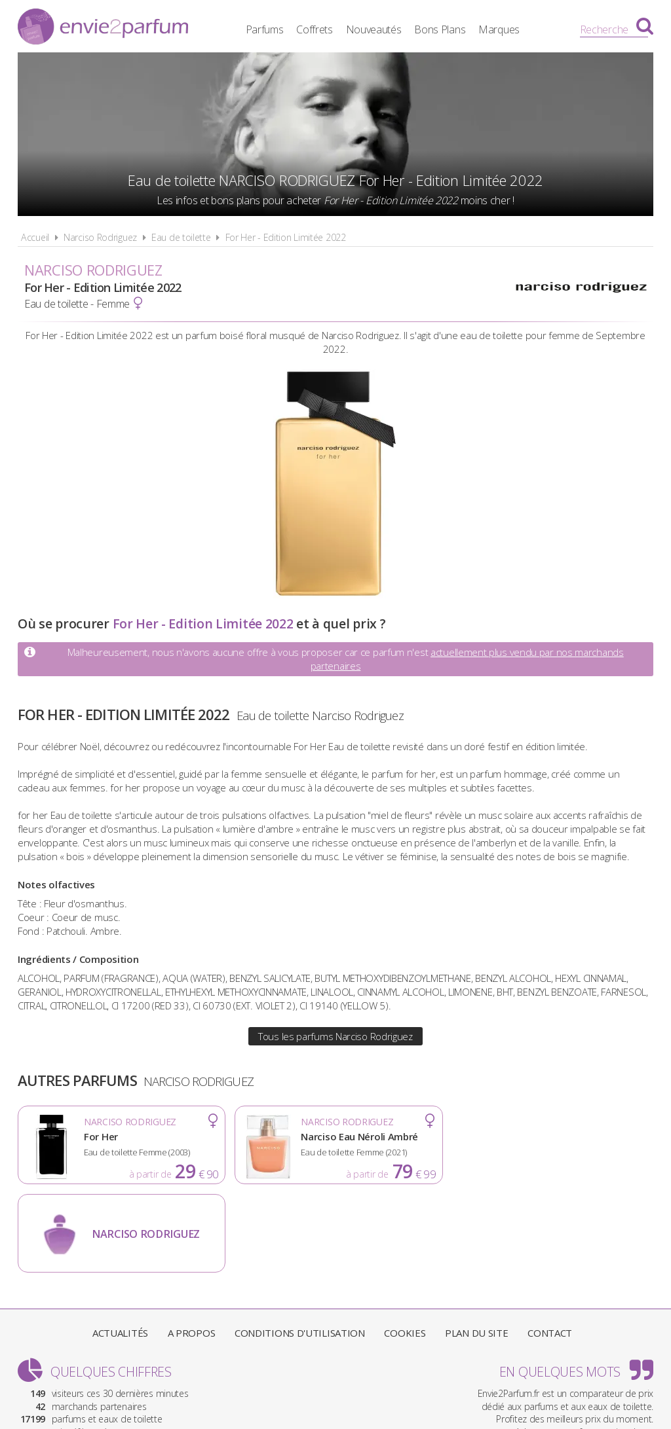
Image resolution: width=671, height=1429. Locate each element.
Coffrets (316, 29)
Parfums (267, 29)
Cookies (404, 1244)
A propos (192, 1244)
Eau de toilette (181, 237)
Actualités (120, 1244)
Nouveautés (376, 29)
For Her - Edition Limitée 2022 (285, 237)
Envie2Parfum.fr (103, 28)
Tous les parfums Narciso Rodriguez (335, 1036)
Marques (501, 29)
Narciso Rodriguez (100, 237)
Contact (549, 1244)
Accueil (35, 237)
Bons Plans (442, 29)
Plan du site (476, 1244)
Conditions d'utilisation (300, 1244)
